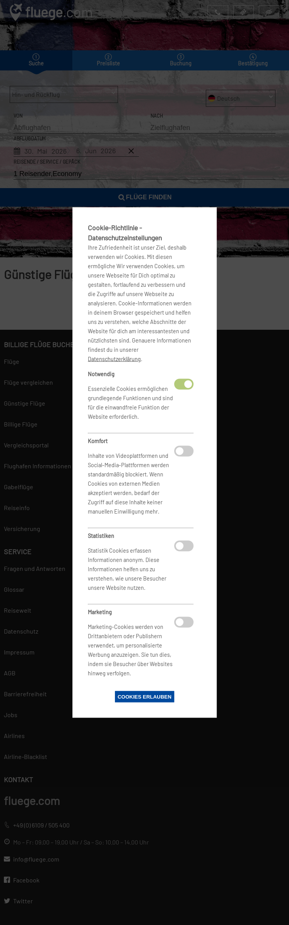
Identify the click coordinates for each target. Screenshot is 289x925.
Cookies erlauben (144, 697)
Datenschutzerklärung (114, 359)
